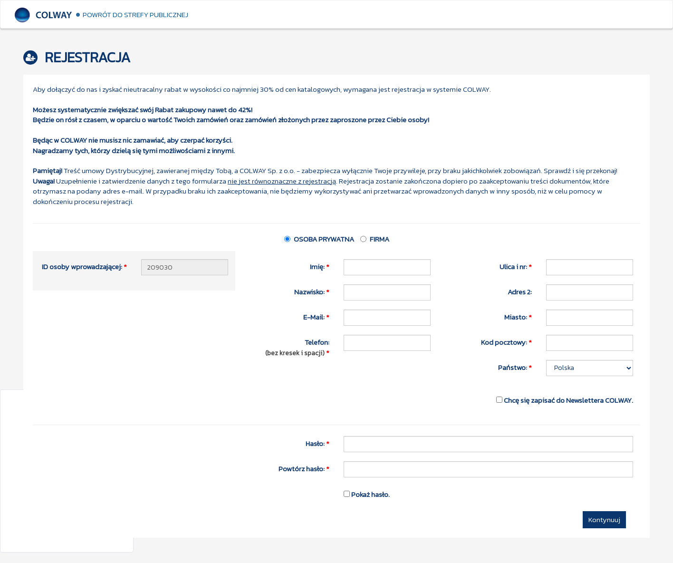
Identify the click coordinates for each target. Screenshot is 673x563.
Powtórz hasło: (304, 468)
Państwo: (515, 367)
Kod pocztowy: (506, 342)
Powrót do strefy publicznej (135, 14)
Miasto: (518, 316)
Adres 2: (520, 291)
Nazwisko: (311, 291)
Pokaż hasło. (367, 494)
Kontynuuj (604, 519)
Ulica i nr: (516, 266)
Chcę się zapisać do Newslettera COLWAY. (564, 400)
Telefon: (295, 347)
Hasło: (317, 443)
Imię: (319, 266)
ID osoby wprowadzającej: (84, 266)
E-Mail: (316, 316)
